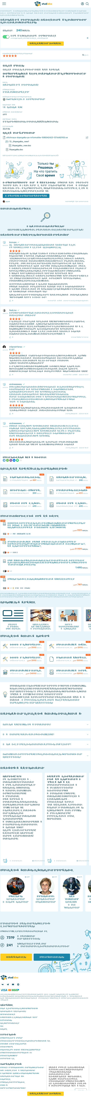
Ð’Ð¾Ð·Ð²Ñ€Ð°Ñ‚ (6, 1047)
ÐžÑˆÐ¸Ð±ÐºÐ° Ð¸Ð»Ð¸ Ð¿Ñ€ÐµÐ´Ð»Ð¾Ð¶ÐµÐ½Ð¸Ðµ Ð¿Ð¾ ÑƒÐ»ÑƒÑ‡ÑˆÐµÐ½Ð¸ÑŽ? (31, 155)
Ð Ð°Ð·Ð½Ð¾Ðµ (6, 1020)
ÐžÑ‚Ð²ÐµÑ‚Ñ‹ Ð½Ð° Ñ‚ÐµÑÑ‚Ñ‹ (12, 1076)
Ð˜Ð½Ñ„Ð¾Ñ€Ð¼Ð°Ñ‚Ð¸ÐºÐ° (16, 92)
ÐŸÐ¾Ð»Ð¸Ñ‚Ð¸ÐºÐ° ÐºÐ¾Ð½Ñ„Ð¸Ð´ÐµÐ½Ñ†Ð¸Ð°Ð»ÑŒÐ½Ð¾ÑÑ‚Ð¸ (25, 1041)
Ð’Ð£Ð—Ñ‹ (4, 1085)
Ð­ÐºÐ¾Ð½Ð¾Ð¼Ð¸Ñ (8, 1014)
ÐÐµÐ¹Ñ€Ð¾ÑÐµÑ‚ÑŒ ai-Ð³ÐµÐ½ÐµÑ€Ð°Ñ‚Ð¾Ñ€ (19, 1073)
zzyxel (6, 201)
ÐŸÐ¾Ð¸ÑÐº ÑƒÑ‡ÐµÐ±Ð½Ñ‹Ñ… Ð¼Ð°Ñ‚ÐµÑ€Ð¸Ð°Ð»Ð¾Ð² (22, 1067)
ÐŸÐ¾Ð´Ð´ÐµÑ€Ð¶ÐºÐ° (9, 1056)
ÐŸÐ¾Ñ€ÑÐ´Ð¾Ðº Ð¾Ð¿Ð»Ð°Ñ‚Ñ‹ (13, 1044)
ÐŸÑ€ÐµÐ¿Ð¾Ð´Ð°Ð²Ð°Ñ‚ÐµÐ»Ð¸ (12, 1082)
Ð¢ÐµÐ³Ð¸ (3, 1029)
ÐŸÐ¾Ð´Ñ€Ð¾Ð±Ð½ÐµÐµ (52, 957)
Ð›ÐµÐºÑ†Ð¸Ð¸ (5, 1079)
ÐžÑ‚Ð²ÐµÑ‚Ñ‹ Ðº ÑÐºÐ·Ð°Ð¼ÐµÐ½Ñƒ (21, 85)
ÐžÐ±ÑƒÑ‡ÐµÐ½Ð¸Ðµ (16, 957)
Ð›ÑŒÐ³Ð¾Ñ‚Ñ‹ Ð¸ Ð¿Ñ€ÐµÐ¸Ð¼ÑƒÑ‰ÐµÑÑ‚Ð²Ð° (18, 1017)
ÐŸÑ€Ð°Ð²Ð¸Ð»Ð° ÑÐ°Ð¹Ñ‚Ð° (11, 1038)
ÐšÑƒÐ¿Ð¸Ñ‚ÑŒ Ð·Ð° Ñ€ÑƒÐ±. (45, 43)
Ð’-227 (11, 350)
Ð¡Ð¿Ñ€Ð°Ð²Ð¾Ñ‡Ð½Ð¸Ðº (9, 1023)
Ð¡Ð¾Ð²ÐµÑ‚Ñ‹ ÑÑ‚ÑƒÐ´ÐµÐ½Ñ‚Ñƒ (13, 1011)
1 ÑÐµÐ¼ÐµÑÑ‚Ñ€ (12, 107)
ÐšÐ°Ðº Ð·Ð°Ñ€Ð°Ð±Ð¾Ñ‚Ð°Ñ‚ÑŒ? (13, 1088)
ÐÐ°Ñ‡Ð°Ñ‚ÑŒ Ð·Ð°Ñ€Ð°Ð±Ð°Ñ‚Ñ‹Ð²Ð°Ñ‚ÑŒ (26, 196)
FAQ (1, 1026)
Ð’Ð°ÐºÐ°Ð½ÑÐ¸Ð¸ (7, 1058)
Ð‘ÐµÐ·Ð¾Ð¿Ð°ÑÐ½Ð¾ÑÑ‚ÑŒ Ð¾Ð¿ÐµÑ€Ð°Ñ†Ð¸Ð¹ (20, 1050)
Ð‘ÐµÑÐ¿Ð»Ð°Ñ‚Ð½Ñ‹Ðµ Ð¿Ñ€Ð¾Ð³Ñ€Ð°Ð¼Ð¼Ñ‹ (19, 1008)
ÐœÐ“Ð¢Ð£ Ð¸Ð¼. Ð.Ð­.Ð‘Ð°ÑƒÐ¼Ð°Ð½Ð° (24, 99)
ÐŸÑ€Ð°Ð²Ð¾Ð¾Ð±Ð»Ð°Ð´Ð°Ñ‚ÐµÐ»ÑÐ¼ (16, 1053)
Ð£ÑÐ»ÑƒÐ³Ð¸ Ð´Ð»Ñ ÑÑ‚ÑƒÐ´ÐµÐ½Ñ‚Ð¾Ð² (17, 1070)
